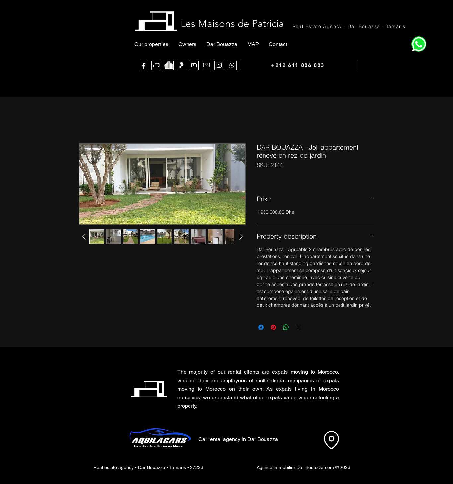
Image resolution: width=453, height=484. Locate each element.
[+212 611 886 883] (298, 65)
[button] (374, 385)
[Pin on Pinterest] (273, 327)
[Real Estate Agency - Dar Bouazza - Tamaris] (349, 26)
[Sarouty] (181, 65)
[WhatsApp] (232, 65)
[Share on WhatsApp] (286, 327)
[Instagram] (219, 65)
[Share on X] (299, 327)
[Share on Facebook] (261, 327)
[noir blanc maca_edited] (169, 65)
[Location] (331, 440)
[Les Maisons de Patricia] (156, 65)
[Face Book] (143, 65)
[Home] (418, 44)
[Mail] (206, 65)
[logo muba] (194, 65)
